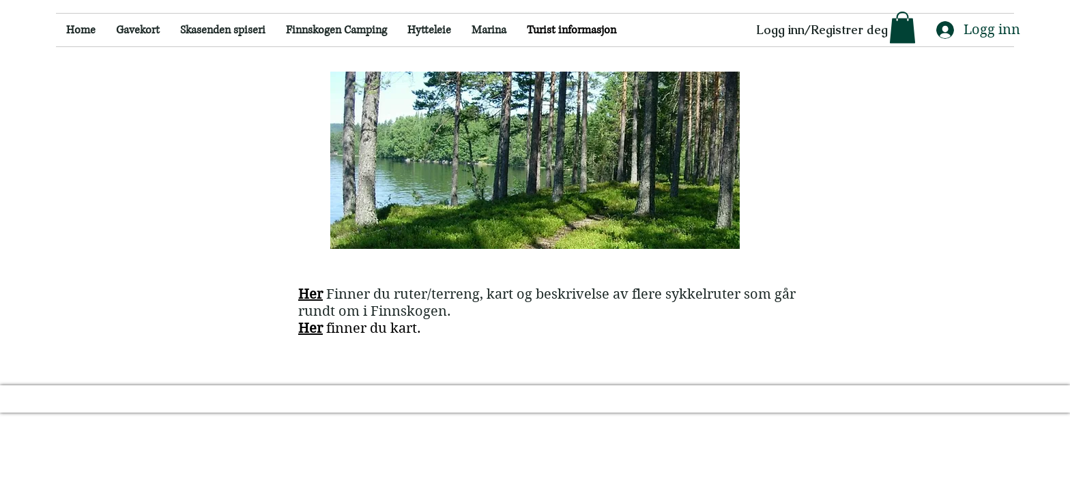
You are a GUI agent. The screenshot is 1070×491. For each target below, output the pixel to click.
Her (310, 328)
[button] (902, 28)
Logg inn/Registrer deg (822, 30)
